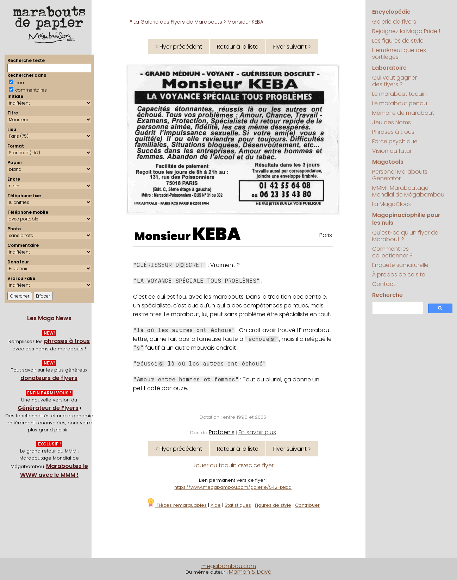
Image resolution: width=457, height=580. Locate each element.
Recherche (387, 295)
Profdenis (221, 432)
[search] (397, 308)
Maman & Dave (250, 572)
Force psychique (395, 141)
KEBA (217, 234)
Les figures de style (398, 41)
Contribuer (307, 505)
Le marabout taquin (399, 94)
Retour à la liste (237, 47)
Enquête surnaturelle (400, 265)
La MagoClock (391, 204)
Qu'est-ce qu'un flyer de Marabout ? (405, 236)
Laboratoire (389, 68)
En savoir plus (257, 432)
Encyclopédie (391, 12)
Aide (216, 505)
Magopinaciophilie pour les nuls (406, 219)
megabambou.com (228, 566)
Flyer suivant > (292, 47)
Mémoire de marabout (403, 113)
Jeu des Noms (391, 122)
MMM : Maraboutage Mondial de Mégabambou (408, 191)
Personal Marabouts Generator (399, 175)
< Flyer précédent (178, 47)
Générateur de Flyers (48, 408)
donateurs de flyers (48, 378)
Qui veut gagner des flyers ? (394, 81)
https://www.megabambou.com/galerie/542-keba (233, 487)
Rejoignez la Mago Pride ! (406, 31)
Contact (383, 284)
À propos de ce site (398, 274)
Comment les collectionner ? (392, 252)
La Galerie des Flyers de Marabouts (177, 21)
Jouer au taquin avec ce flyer (233, 465)
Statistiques (238, 505)
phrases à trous (67, 341)
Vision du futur (392, 151)
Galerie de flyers (394, 22)
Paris (325, 235)
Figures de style (273, 505)
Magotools (387, 162)
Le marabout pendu (399, 103)
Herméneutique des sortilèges (399, 53)
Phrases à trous (393, 132)
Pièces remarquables (176, 505)
